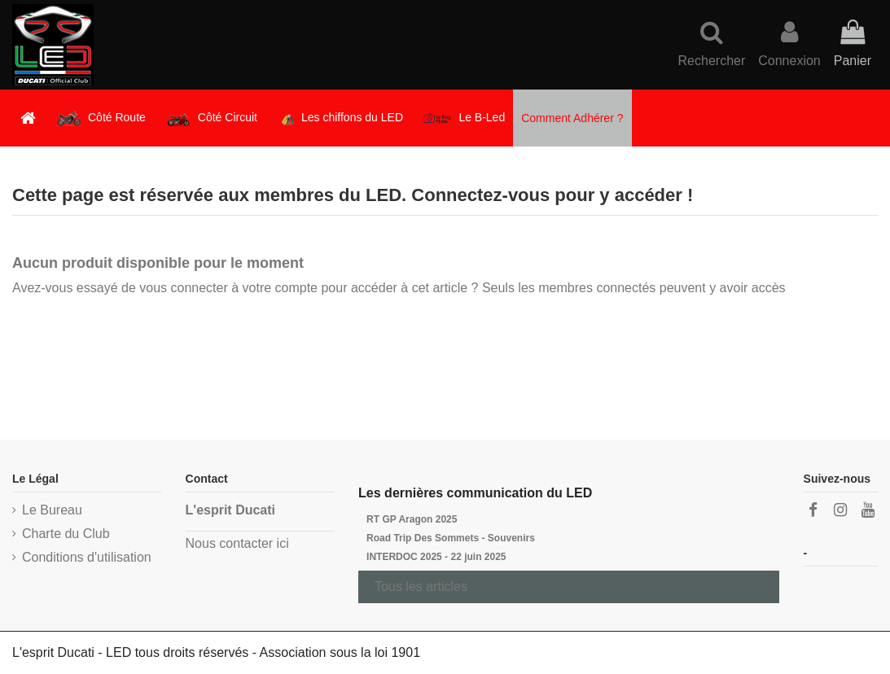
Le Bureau (52, 510)
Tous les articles (421, 586)
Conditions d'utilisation (86, 557)
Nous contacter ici (237, 543)
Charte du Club (66, 534)
